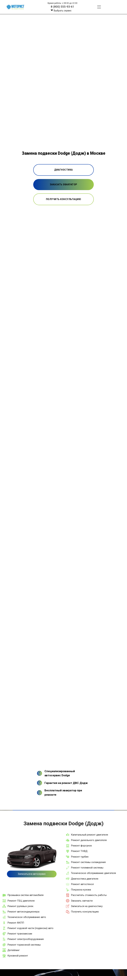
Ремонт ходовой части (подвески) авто (30, 928)
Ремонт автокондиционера (23, 911)
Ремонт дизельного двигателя (89, 840)
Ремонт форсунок (81, 845)
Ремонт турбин (79, 856)
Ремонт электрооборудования (25, 939)
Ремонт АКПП (15, 922)
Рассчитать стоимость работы (89, 895)
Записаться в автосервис (32, 874)
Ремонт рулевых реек (20, 906)
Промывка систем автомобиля (25, 895)
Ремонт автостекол (82, 884)
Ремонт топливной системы (87, 867)
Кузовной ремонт (17, 955)
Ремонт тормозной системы (24, 944)
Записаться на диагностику (87, 906)
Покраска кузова (81, 889)
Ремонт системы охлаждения (88, 862)
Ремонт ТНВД (79, 851)
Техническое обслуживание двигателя (93, 873)
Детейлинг (13, 950)
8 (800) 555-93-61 (62, 6)
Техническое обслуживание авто (26, 917)
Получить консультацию (85, 911)
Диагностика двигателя (84, 878)
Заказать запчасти (82, 900)
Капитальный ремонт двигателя (89, 834)
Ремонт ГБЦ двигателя (21, 900)
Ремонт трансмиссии (19, 933)
